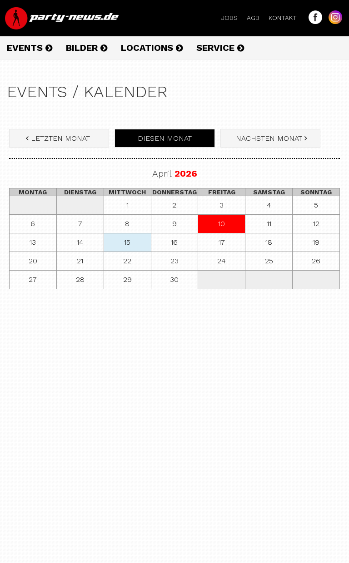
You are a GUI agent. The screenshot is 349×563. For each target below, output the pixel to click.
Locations (152, 47)
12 (316, 223)
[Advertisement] (174, 361)
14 (80, 242)
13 (33, 242)
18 (268, 242)
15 (127, 242)
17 (222, 242)
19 (316, 242)
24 (221, 261)
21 (80, 261)
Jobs (233, 17)
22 (127, 261)
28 (80, 279)
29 (127, 279)
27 (33, 279)
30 (174, 279)
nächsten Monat (270, 138)
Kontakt (286, 17)
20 (33, 261)
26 (316, 261)
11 (269, 223)
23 (174, 261)
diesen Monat (164, 138)
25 (269, 261)
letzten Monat (59, 138)
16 (174, 242)
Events (29, 47)
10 (221, 223)
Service (220, 47)
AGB (257, 17)
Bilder (86, 47)
